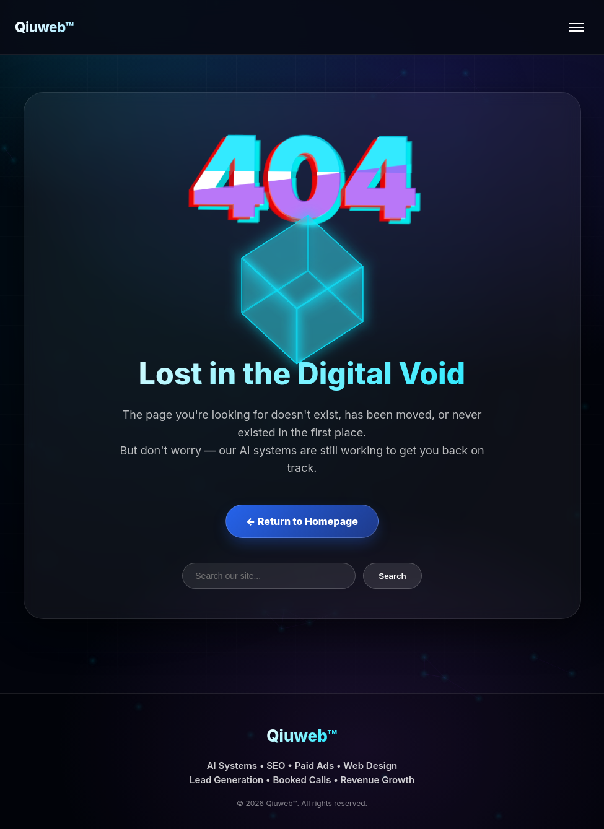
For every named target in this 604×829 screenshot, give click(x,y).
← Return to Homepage (302, 521)
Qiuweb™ (44, 27)
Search (392, 576)
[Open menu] (576, 27)
